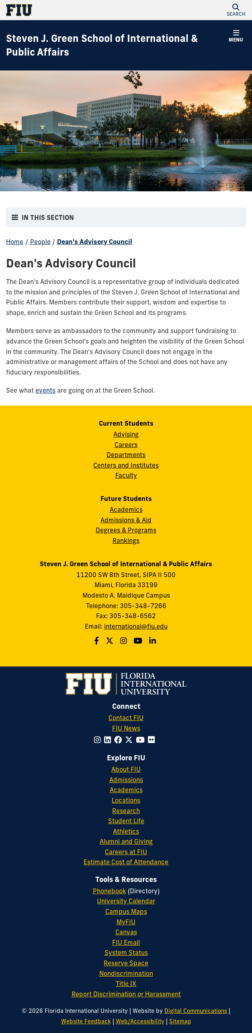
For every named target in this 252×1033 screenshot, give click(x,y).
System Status (126, 952)
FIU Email (126, 942)
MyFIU (126, 922)
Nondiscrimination (126, 973)
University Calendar (126, 901)
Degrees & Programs (126, 530)
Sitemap (180, 1021)
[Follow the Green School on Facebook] (97, 640)
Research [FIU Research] (126, 811)
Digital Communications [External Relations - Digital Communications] (195, 1010)
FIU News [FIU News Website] (126, 728)
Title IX (126, 983)
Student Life (126, 821)
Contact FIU (126, 718)
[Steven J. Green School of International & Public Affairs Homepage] (116, 45)
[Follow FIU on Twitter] (130, 739)
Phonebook (109, 891)
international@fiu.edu (136, 626)
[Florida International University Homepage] (66, 10)
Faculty (126, 475)
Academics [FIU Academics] (126, 790)
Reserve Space (126, 963)
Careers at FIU (126, 852)
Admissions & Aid (126, 520)
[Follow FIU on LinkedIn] (109, 739)
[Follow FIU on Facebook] (119, 739)
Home (14, 242)
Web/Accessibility (140, 1021)
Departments (126, 455)
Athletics (126, 831)
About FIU (126, 769)
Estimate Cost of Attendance (126, 862)
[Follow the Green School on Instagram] (125, 640)
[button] (236, 10)
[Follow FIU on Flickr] (153, 739)
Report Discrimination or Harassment (126, 994)
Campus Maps (126, 911)
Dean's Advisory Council (94, 242)
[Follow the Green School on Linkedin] (154, 640)
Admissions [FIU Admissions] (126, 780)
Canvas (126, 932)
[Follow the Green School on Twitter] (110, 640)
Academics (126, 509)
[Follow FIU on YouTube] (142, 739)
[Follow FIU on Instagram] (99, 739)
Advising (126, 434)
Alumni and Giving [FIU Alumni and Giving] (126, 841)
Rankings (126, 540)
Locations (126, 800)
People (40, 242)
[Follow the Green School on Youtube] (139, 640)
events (45, 390)
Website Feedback (86, 1021)
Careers (126, 445)
